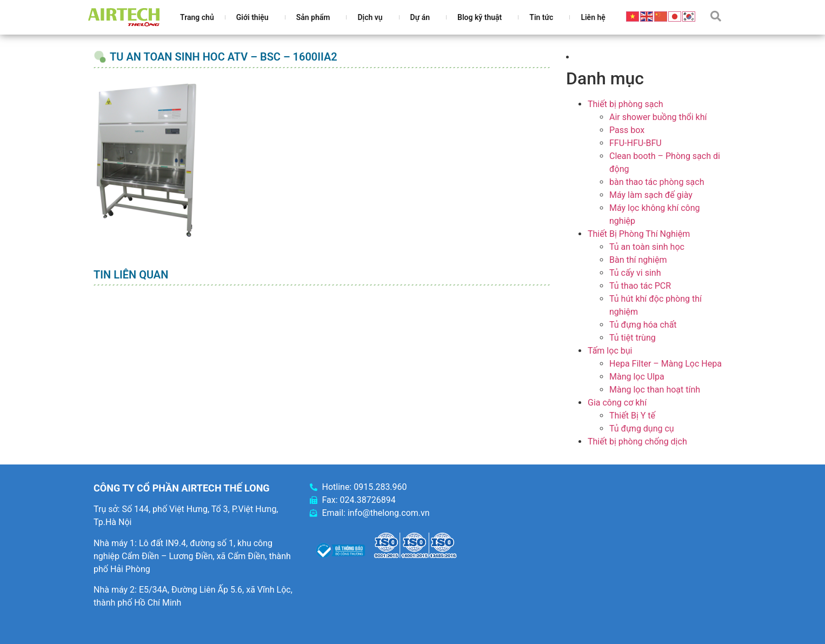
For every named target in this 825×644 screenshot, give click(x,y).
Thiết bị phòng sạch (625, 104)
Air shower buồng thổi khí (658, 117)
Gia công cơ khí (617, 402)
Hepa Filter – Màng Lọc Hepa (665, 363)
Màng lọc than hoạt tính (654, 389)
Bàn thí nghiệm (638, 260)
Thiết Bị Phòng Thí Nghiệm (639, 234)
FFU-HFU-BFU (635, 143)
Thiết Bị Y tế (632, 415)
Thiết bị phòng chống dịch (637, 441)
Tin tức (543, 17)
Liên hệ (593, 17)
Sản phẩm (316, 17)
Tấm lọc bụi (610, 351)
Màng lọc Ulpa (636, 376)
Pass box (626, 130)
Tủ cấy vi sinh (635, 273)
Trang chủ (197, 17)
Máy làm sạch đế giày (651, 195)
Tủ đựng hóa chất (643, 325)
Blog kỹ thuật (482, 17)
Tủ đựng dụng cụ (641, 428)
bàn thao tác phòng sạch (656, 182)
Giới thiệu (255, 17)
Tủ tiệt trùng (632, 338)
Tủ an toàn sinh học (646, 247)
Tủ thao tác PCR (640, 286)
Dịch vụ (372, 17)
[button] (715, 16)
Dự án (422, 17)
